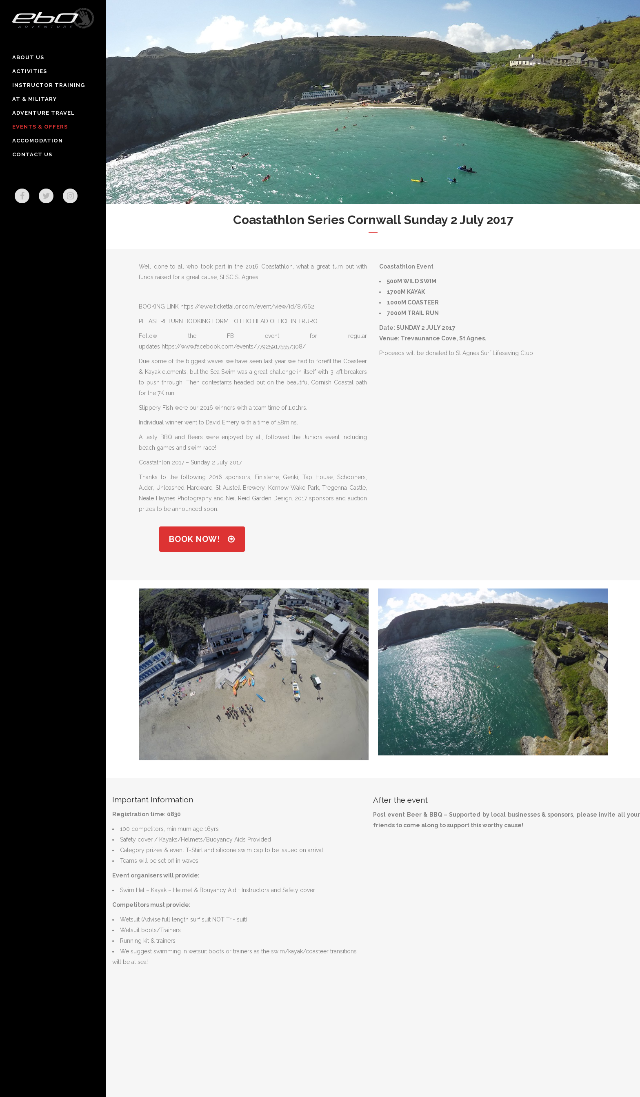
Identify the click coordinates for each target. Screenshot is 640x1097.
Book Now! (202, 539)
